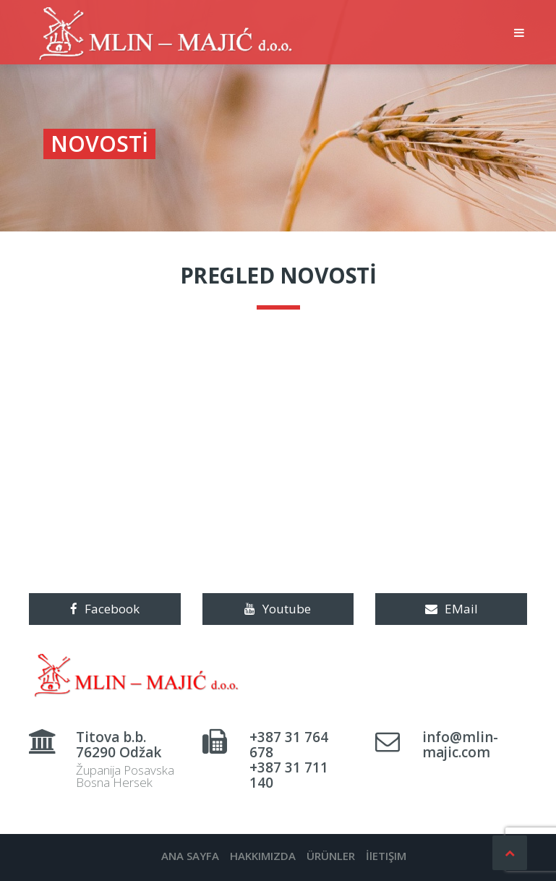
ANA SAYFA (190, 855)
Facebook (105, 608)
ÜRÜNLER (331, 855)
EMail (451, 608)
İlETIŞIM (386, 855)
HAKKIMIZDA (263, 855)
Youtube (277, 608)
